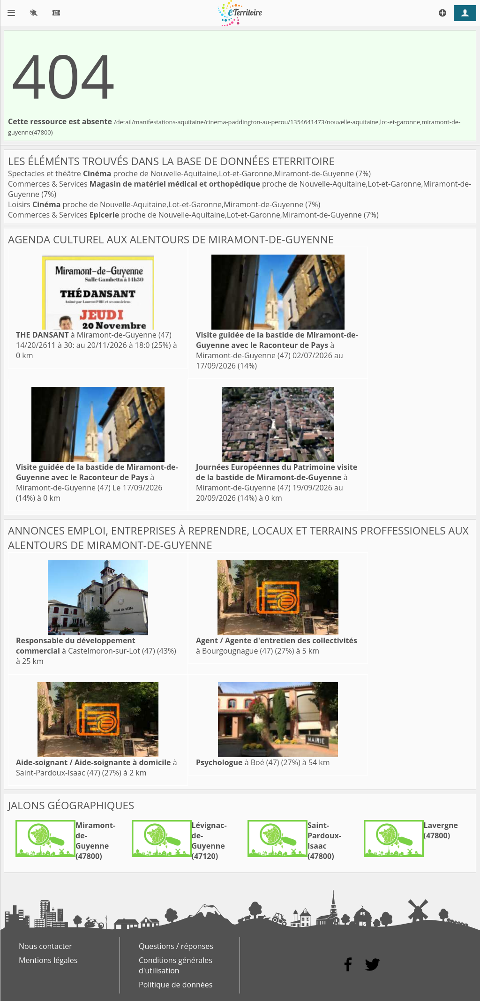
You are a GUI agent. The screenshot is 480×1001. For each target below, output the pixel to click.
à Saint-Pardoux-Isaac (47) (96, 767)
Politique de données (175, 984)
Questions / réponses (176, 946)
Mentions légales (48, 960)
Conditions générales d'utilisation (175, 965)
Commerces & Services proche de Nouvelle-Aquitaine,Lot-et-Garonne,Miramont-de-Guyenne (186, 215)
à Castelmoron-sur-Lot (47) (85, 645)
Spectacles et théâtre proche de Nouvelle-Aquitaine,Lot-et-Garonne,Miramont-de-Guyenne (182, 173)
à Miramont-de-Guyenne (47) (94, 335)
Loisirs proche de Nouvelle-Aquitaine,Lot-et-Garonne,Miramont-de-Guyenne (156, 204)
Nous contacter (45, 946)
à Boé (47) (237, 762)
